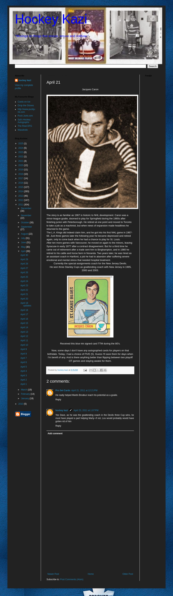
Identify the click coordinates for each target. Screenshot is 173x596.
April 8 (23, 353)
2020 (21, 165)
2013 (21, 196)
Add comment (55, 433)
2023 (21, 152)
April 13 (24, 332)
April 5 (23, 366)
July (23, 238)
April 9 (23, 349)
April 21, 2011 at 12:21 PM (84, 390)
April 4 (23, 371)
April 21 (24, 294)
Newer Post (53, 574)
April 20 (24, 298)
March (24, 389)
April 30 (24, 255)
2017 (21, 178)
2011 (21, 204)
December (26, 208)
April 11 (24, 340)
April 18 (24, 310)
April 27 (24, 268)
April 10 (24, 345)
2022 (21, 156)
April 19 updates (25, 304)
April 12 (24, 336)
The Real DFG (25, 126)
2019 (21, 169)
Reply (58, 399)
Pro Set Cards (62, 390)
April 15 (24, 323)
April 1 (23, 384)
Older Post (127, 574)
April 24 (24, 281)
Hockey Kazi (51, 19)
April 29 (24, 259)
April (23, 251)
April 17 (24, 314)
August (25, 234)
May (23, 247)
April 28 (24, 263)
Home (91, 574)
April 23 (24, 285)
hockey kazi (61, 410)
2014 (21, 191)
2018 (21, 174)
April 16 (24, 319)
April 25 (24, 277)
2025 (21, 143)
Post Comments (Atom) (71, 579)
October (25, 222)
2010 (21, 404)
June (23, 242)
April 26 (24, 272)
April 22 (24, 290)
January (25, 398)
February (26, 394)
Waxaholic (23, 130)
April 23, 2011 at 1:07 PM (85, 410)
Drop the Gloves (26, 105)
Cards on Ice (24, 101)
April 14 (24, 327)
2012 (21, 200)
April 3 (23, 375)
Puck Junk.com (25, 115)
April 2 (23, 380)
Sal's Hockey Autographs (24, 121)
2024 (21, 148)
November (26, 215)
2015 (21, 187)
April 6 (23, 362)
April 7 (23, 358)
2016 (21, 183)
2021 (21, 161)
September (26, 227)
